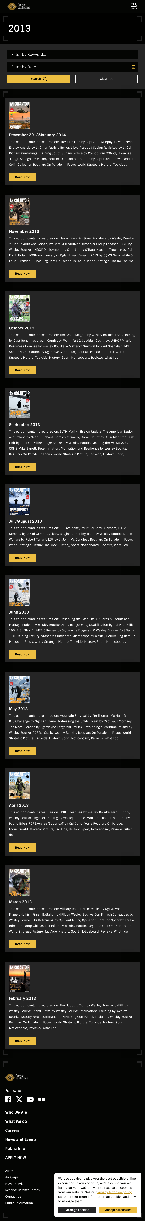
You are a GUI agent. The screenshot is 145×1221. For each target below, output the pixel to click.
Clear (107, 78)
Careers (12, 1130)
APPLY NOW (15, 1157)
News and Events (21, 1139)
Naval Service (15, 1184)
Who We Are (16, 1112)
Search (39, 78)
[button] (134, 6)
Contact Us (13, 1197)
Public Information (19, 1203)
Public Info (15, 1148)
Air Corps (12, 1177)
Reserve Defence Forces (22, 1190)
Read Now (22, 177)
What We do (16, 1121)
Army (9, 1171)
